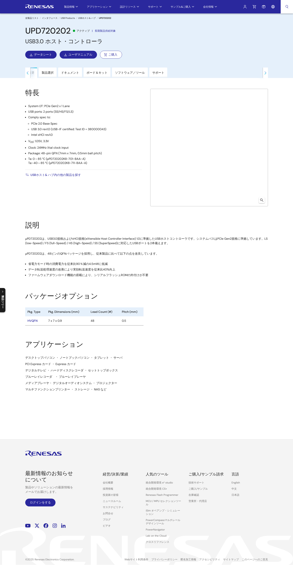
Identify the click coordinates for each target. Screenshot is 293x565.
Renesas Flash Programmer (162, 495)
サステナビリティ (113, 507)
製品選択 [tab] (48, 73)
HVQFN (32, 321)
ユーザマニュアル (78, 55)
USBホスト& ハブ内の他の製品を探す (53, 175)
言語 (273, 6)
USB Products (68, 18)
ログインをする (40, 502)
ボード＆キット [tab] (97, 73)
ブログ (107, 519)
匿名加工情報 (188, 559)
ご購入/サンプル (198, 488)
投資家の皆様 (110, 495)
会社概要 (108, 482)
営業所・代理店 (198, 501)
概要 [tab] (31, 73)
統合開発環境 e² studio (159, 482)
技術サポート (196, 482)
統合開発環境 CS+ (156, 488)
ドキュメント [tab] (70, 73)
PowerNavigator (155, 529)
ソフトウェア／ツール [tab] (130, 73)
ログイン (245, 6)
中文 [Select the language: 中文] (234, 488)
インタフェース (50, 18)
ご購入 (110, 55)
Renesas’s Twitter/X (37, 525)
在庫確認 (194, 495)
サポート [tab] (158, 73)
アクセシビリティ (209, 559)
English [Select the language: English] (236, 482)
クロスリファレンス (157, 542)
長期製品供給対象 (105, 30)
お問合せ (108, 513)
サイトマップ (231, 559)
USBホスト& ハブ (87, 18)
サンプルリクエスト (263, 6)
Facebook (45, 525)
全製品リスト (32, 18)
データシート (40, 55)
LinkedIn (63, 525)
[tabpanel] (146, 255)
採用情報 (108, 488)
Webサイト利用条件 (136, 559)
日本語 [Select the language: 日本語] (235, 495)
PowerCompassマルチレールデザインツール (163, 521)
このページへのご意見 (255, 559)
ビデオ (107, 525)
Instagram (55, 525)
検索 (287, 6)
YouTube (28, 525)
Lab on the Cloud (156, 535)
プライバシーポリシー (164, 559)
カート (254, 6)
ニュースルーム (112, 501)
